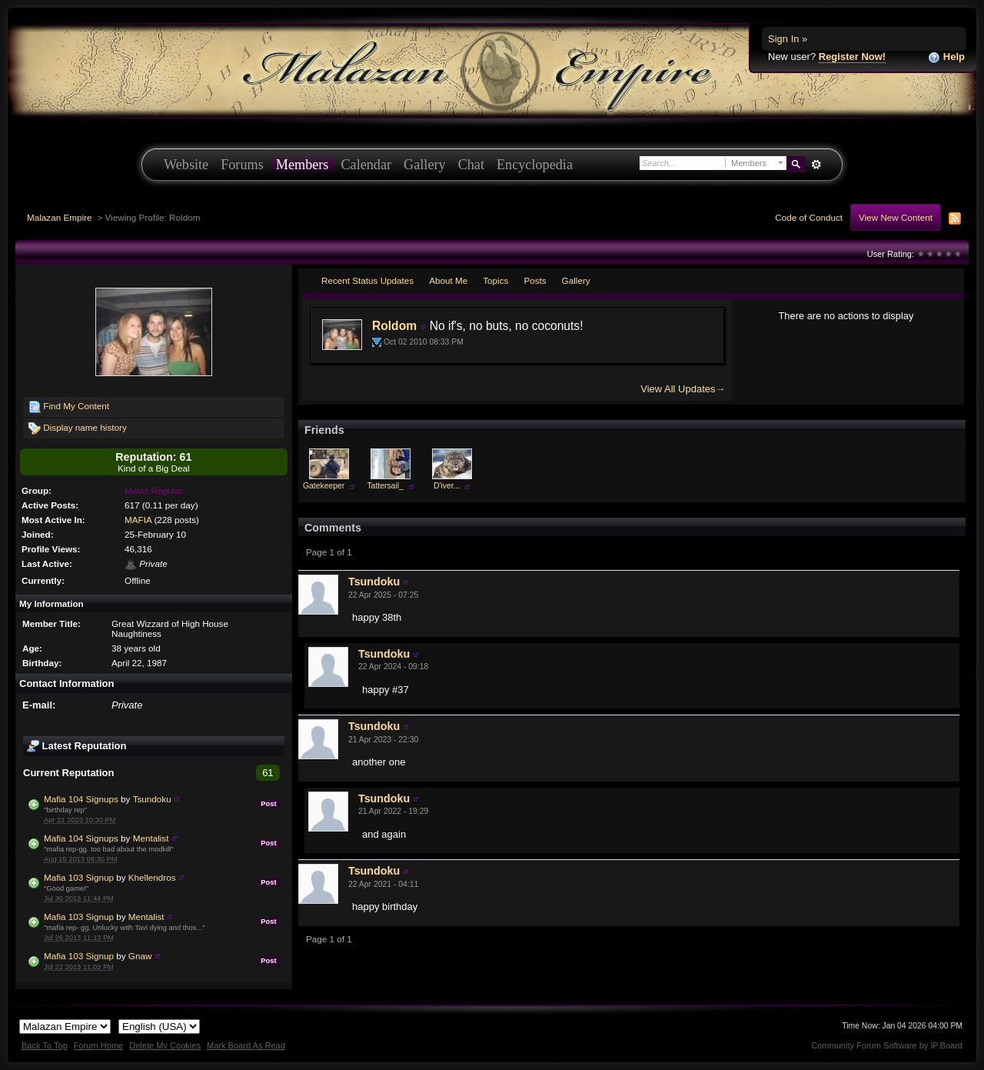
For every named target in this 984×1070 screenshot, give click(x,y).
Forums (242, 164)
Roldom (394, 325)
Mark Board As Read (246, 1045)
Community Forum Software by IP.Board (886, 1045)
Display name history (77, 428)
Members (302, 164)
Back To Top (45, 1045)
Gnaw (140, 956)
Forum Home (98, 1045)
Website (186, 164)
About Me (448, 280)
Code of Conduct (809, 217)
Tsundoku (152, 799)
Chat (471, 164)
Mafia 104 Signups (81, 799)
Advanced (816, 164)
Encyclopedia (535, 164)
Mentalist (151, 838)
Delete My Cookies (165, 1045)
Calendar (366, 164)
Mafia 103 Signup (79, 877)
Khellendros (152, 877)
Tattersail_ (385, 486)
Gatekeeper (323, 486)
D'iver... (447, 486)
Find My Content (68, 407)
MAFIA (138, 520)
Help (946, 57)
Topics (495, 280)
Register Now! (852, 56)
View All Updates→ (682, 389)
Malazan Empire (59, 217)
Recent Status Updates (367, 280)
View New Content (895, 217)
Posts (535, 280)
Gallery (425, 164)
